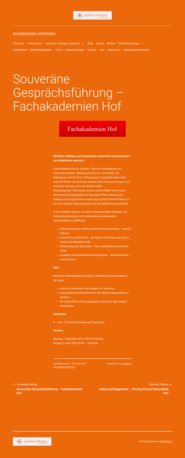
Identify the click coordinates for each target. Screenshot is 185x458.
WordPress (166, 441)
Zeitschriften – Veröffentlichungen (32, 49)
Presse (100, 43)
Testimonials (34, 43)
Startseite (18, 43)
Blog (90, 43)
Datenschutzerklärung (136, 49)
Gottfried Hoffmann (66, 367)
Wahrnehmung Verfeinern (34, 33)
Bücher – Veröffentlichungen (123, 43)
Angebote (127, 363)
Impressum (114, 49)
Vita (102, 49)
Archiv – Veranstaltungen (69, 49)
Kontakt (91, 49)
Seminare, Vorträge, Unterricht (62, 43)
